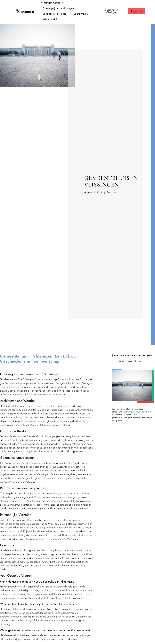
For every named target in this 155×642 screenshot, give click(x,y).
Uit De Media (81, 14)
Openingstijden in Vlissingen (58, 8)
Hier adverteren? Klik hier (130, 361)
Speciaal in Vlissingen (54, 14)
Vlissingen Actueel (52, 3)
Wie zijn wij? (50, 19)
